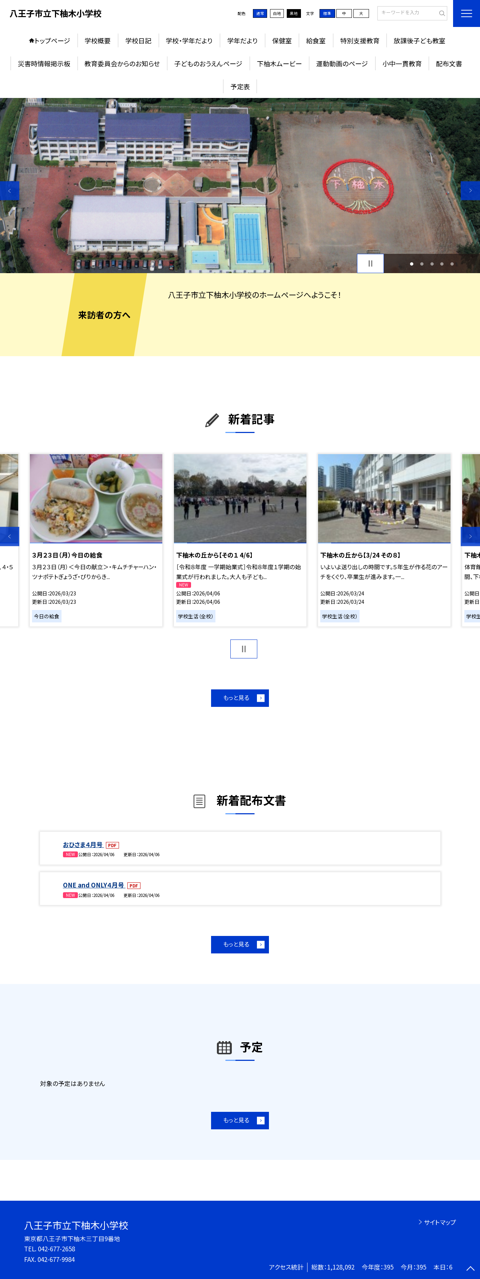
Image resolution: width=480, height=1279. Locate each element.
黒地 (294, 13)
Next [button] (470, 190)
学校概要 (97, 40)
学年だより (242, 40)
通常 (260, 13)
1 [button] (412, 263)
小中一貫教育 (402, 63)
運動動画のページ (342, 63)
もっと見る (236, 697)
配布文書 (449, 63)
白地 (277, 13)
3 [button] (432, 263)
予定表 (240, 86)
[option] (240, 185)
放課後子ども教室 (419, 40)
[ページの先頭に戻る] (470, 1269)
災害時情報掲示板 (44, 63)
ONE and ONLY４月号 (94, 884)
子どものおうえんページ (208, 63)
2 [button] (422, 263)
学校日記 (138, 40)
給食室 (316, 40)
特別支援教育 (360, 40)
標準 (327, 13)
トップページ (52, 40)
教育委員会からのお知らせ (122, 63)
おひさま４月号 (83, 844)
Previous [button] (9, 190)
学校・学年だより (189, 40)
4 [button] (442, 263)
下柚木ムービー (279, 63)
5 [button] (452, 263)
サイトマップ (440, 1222)
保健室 (282, 40)
